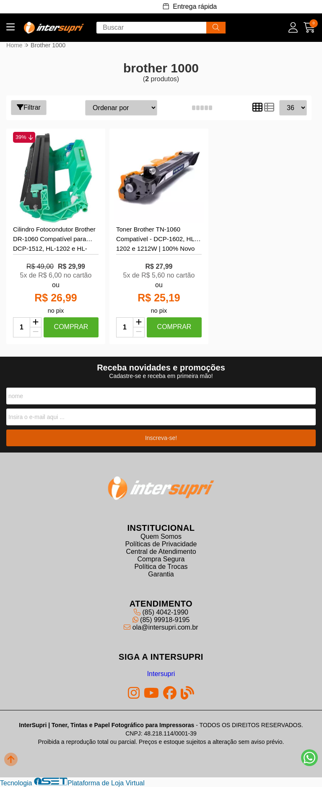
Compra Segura (161, 559)
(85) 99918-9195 (161, 619)
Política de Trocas (160, 566)
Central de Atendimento (161, 551)
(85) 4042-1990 (161, 612)
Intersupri (161, 673)
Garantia (161, 574)
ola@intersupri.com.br (161, 627)
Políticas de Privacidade (161, 544)
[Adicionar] (35, 323)
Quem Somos (161, 536)
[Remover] (35, 332)
